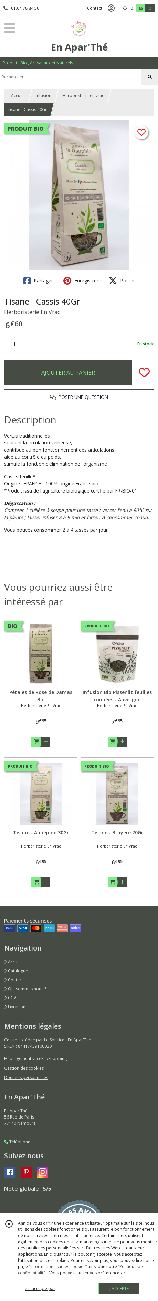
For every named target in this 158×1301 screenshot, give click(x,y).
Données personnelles (26, 1077)
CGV (10, 998)
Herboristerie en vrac (83, 96)
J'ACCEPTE (119, 1288)
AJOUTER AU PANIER (68, 372)
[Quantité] (17, 344)
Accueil (18, 96)
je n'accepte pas (39, 1288)
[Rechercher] (149, 77)
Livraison (14, 1007)
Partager (38, 281)
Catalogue (16, 971)
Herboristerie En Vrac (32, 312)
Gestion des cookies (24, 1068)
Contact (94, 8)
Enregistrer (80, 281)
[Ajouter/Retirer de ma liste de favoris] (144, 373)
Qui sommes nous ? (25, 989)
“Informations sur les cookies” (58, 1267)
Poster (122, 281)
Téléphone (17, 1142)
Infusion (43, 96)
